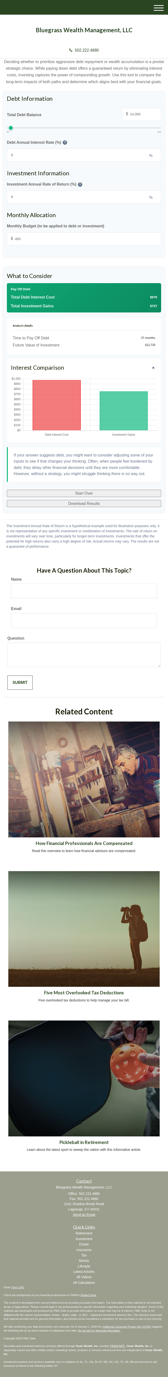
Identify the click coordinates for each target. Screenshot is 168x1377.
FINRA (114, 1345)
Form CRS (17, 1287)
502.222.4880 (84, 50)
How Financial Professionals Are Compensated (84, 843)
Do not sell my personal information (99, 1330)
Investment (84, 1239)
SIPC (122, 1345)
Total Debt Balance (84, 115)
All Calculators (84, 1283)
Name (16, 579)
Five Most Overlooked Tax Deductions (84, 992)
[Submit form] (20, 683)
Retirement (84, 1233)
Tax (84, 1255)
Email (16, 609)
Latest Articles (84, 1272)
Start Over (84, 493)
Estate (84, 1244)
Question (15, 638)
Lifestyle (84, 1266)
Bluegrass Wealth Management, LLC (84, 30)
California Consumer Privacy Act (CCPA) (126, 1326)
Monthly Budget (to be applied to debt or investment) (55, 226)
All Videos (84, 1277)
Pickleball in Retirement (84, 1142)
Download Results (84, 503)
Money (84, 1261)
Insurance (83, 1250)
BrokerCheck (88, 1295)
